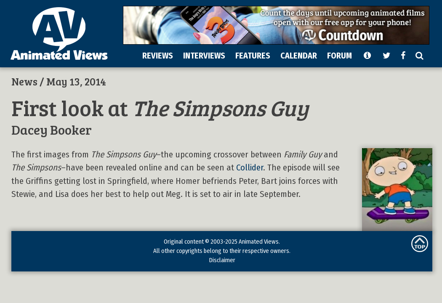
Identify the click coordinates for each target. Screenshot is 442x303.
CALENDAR (298, 55)
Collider (249, 167)
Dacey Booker (51, 129)
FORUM (339, 55)
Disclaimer (222, 260)
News (24, 81)
